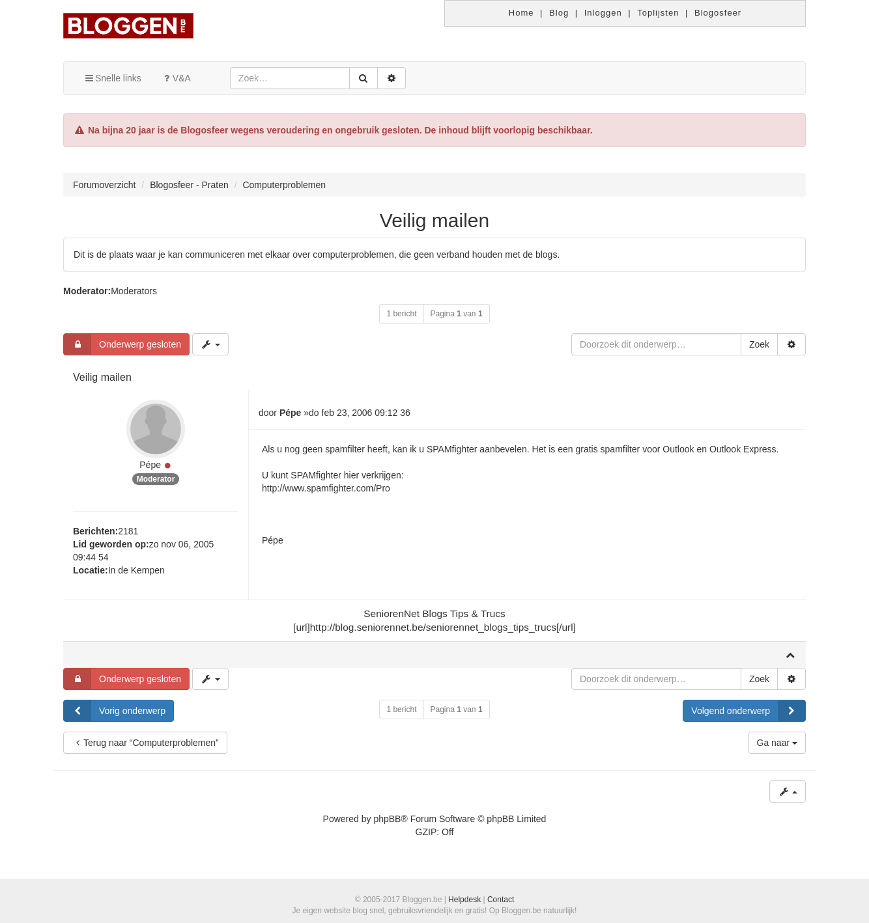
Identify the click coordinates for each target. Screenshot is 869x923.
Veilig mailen (434, 220)
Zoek (759, 344)
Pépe (150, 465)
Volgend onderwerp (748, 710)
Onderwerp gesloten (122, 344)
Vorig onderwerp (114, 710)
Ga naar (777, 742)
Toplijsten (658, 13)
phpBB (387, 819)
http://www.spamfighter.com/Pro (326, 488)
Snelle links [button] (112, 78)
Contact (500, 899)
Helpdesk (464, 899)
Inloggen (603, 13)
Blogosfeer (717, 13)
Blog (559, 13)
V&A (176, 78)
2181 (128, 531)
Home (521, 13)
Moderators (134, 291)
